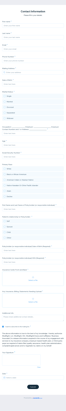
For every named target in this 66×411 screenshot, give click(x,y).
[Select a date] (34, 378)
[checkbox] (33, 96)
